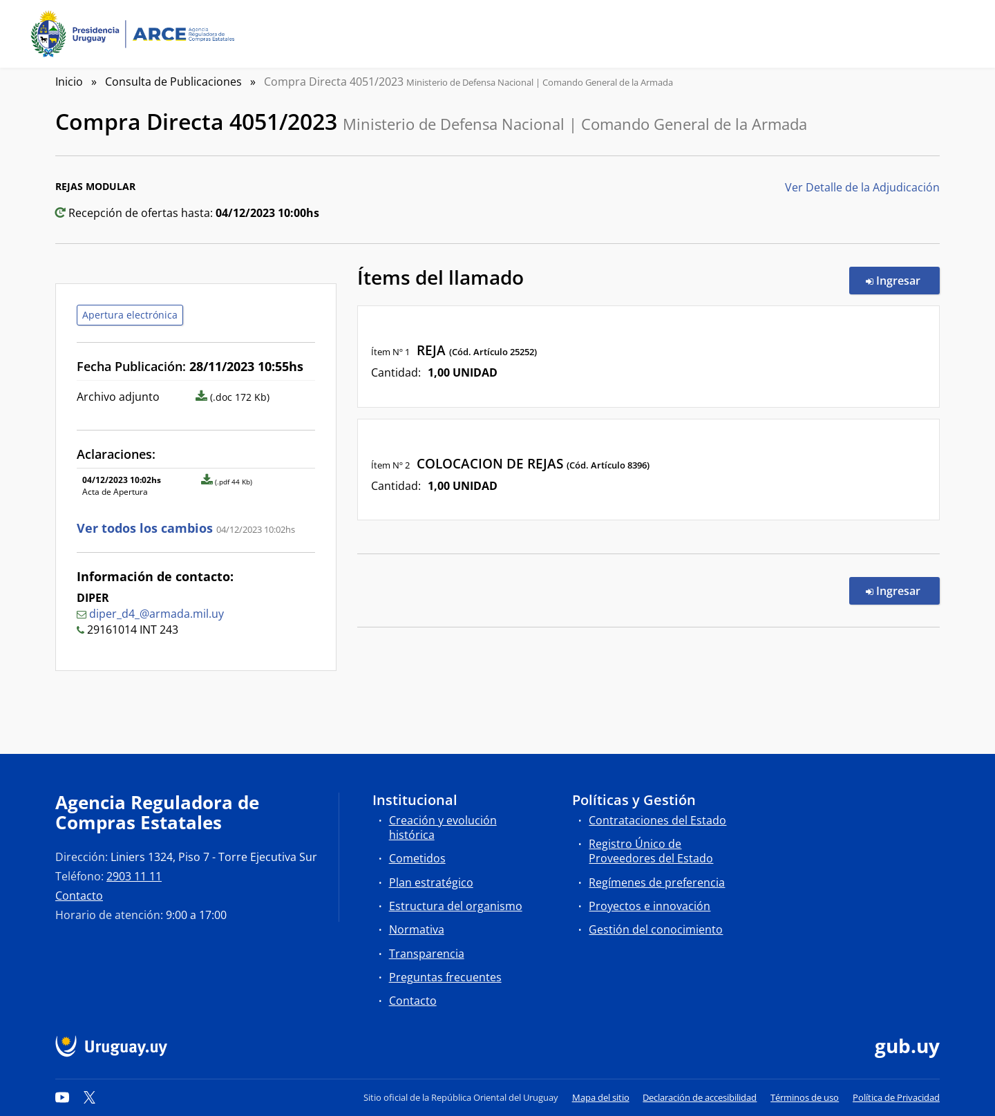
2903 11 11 (134, 876)
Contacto (79, 895)
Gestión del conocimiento (656, 929)
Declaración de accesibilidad (700, 1097)
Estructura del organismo (455, 906)
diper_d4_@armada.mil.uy (156, 613)
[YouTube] (62, 1097)
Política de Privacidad (896, 1097)
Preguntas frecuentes (445, 977)
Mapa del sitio (600, 1097)
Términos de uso (804, 1097)
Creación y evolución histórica (443, 827)
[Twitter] (90, 1097)
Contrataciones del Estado (657, 820)
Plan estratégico (431, 882)
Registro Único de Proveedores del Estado (651, 851)
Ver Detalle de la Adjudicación (862, 187)
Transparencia (426, 953)
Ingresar (903, 280)
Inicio (69, 81)
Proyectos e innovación (649, 906)
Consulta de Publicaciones (173, 81)
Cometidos (417, 858)
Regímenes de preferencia (657, 882)
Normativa (416, 929)
